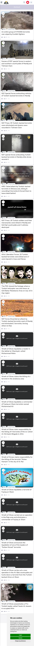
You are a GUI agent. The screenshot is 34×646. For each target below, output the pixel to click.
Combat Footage (11, 29)
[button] (2, 2)
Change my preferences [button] (20, 641)
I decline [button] (20, 638)
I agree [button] (20, 635)
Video (4, 29)
